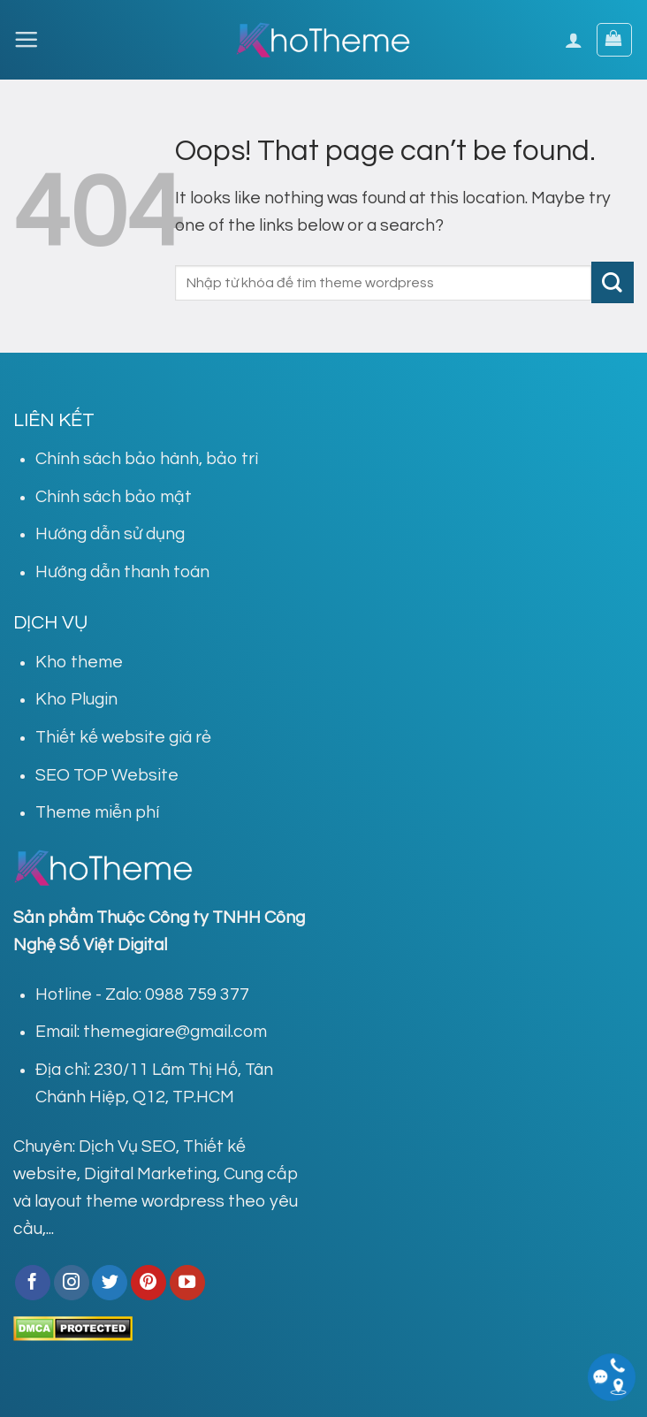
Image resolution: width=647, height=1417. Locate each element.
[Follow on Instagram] (71, 1282)
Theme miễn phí (97, 812)
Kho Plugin (76, 699)
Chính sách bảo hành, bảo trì (146, 459)
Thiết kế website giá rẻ (123, 737)
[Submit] (612, 282)
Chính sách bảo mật (113, 497)
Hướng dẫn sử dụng (110, 534)
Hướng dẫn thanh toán (122, 572)
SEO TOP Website (107, 775)
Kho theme (79, 662)
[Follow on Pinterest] (148, 1282)
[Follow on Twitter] (109, 1282)
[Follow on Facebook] (32, 1282)
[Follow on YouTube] (187, 1282)
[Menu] (26, 39)
